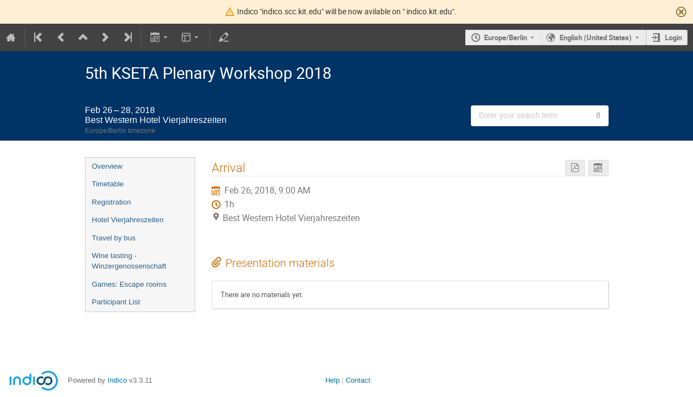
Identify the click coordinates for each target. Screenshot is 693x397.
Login (673, 37)
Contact (358, 380)
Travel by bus (114, 238)
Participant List (116, 302)
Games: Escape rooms (129, 284)
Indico (117, 380)
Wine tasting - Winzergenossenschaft (129, 260)
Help (332, 380)
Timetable (108, 184)
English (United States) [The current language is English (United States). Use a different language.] (596, 37)
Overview (107, 166)
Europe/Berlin (505, 37)
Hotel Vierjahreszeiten (128, 220)
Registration (111, 202)
